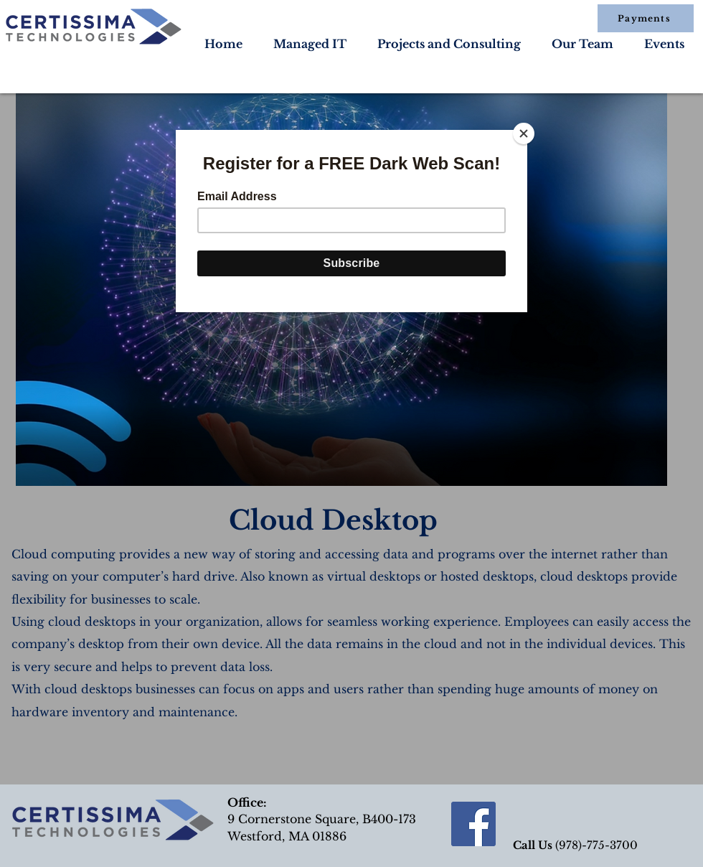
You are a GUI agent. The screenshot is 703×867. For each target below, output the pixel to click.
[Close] (523, 133)
